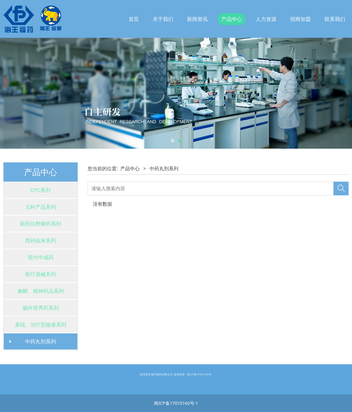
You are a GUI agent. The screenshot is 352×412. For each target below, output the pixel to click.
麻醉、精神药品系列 (41, 290)
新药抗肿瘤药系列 (40, 223)
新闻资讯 (197, 18)
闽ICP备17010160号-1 (176, 403)
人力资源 (266, 18)
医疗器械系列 (40, 274)
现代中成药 (41, 257)
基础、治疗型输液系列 (40, 324)
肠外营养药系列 (41, 307)
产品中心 (231, 18)
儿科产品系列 (40, 206)
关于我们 (163, 18)
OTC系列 (41, 189)
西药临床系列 (40, 240)
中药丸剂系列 (40, 341)
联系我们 (334, 18)
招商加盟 (300, 18)
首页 (134, 18)
